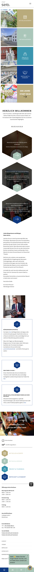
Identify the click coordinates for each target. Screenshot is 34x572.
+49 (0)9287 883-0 (9, 525)
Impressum (4, 548)
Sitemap (4, 544)
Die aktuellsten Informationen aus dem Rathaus (16, 395)
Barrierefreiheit (6, 554)
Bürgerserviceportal (10, 329)
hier (10, 332)
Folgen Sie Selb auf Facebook (10, 535)
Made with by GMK (7, 558)
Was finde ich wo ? (9, 370)
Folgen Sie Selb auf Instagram (10, 533)
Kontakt (4, 541)
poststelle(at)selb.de (9, 349)
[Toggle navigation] (30, 4)
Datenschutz (5, 551)
